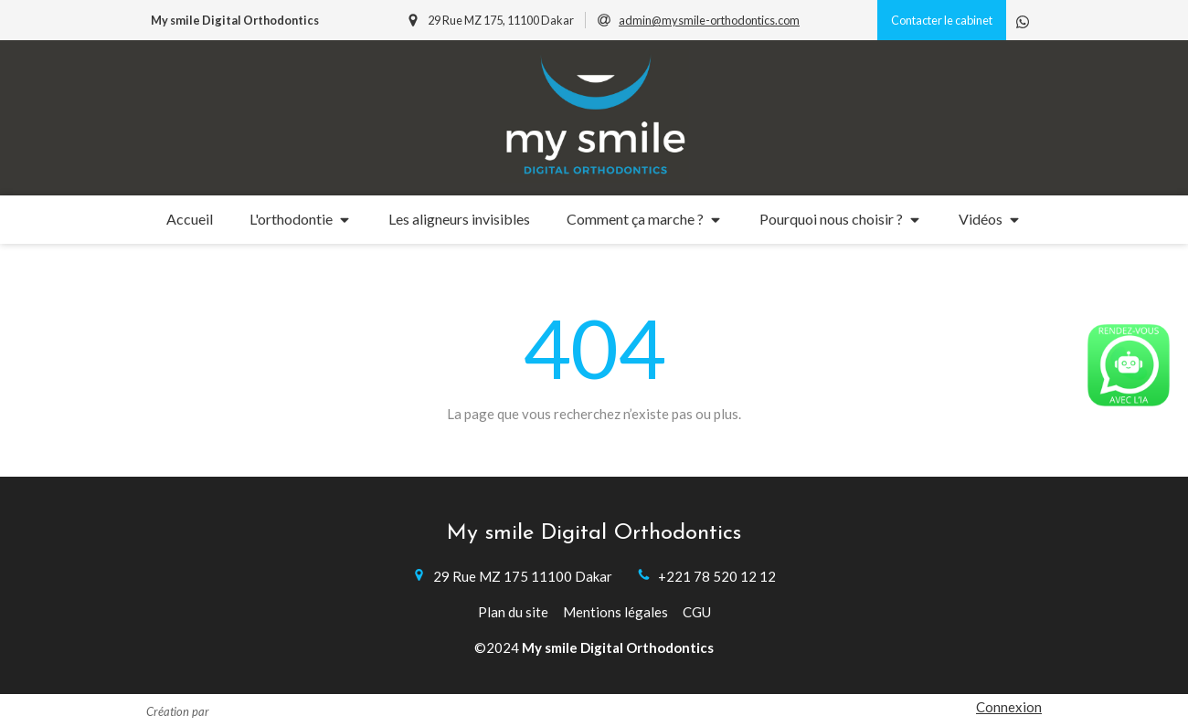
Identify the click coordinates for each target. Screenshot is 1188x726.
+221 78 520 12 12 (717, 576)
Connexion (1009, 707)
